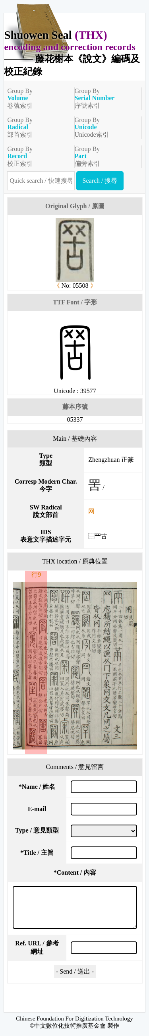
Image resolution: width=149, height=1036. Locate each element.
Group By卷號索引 (37, 98)
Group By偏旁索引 (105, 156)
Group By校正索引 (37, 156)
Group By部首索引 (37, 127)
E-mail (37, 809)
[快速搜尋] (40, 180)
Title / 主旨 (37, 852)
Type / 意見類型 (37, 830)
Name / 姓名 (37, 786)
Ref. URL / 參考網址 (36, 947)
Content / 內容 (75, 872)
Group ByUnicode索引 (105, 127)
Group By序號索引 (105, 98)
